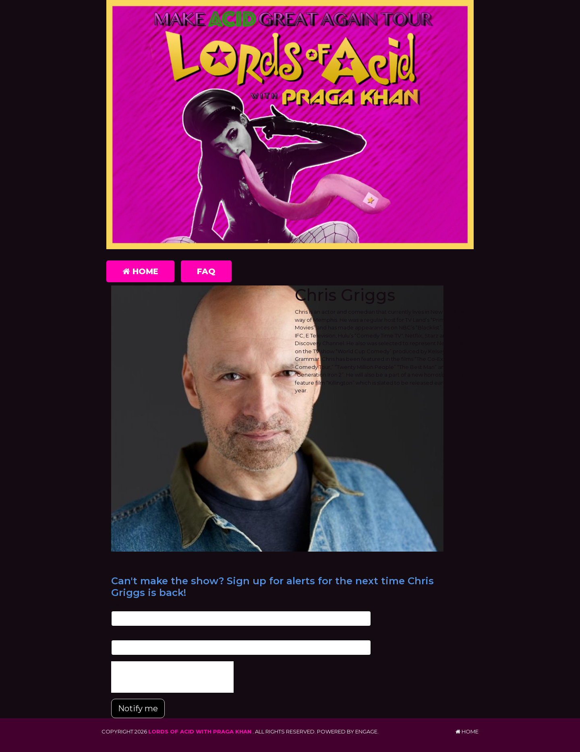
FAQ (206, 271)
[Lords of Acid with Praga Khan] (290, 124)
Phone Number (131, 636)
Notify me (138, 708)
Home (140, 271)
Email (118, 606)
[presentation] (172, 677)
